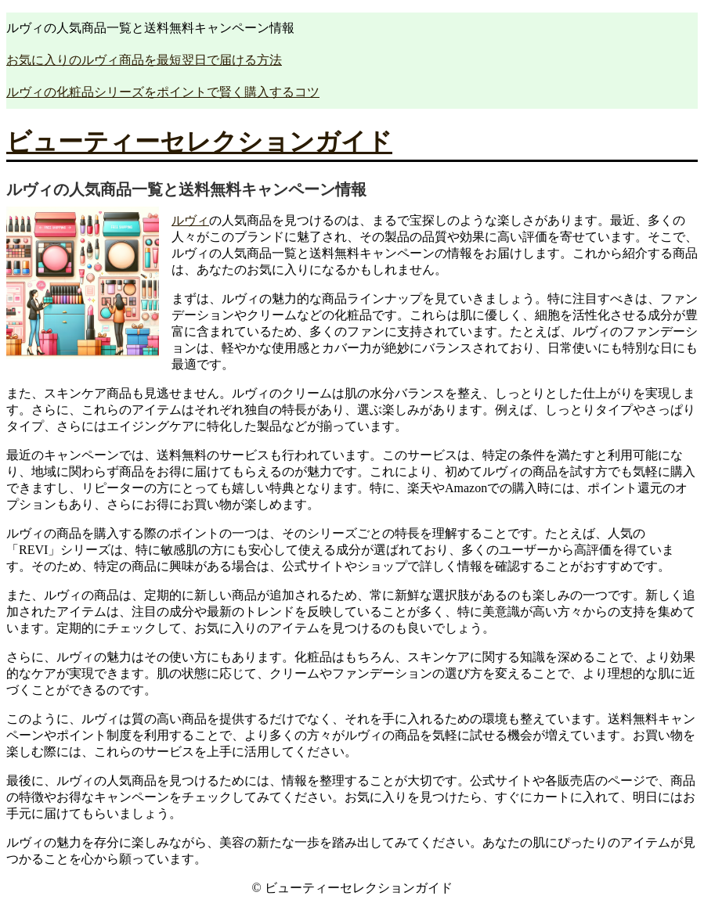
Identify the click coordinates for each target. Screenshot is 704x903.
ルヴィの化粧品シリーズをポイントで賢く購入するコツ (163, 92)
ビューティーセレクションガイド (199, 142)
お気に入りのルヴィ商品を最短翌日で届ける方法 (144, 60)
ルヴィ (190, 220)
